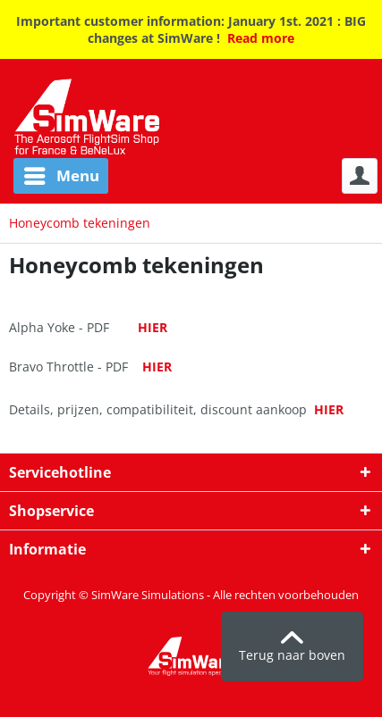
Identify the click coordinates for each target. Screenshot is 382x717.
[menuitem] (54, 176)
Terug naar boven (292, 647)
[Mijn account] (360, 176)
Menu (61, 174)
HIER (152, 327)
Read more (260, 37)
